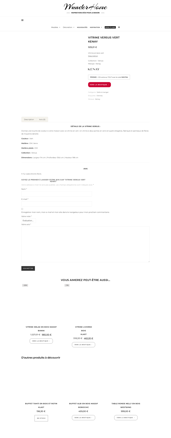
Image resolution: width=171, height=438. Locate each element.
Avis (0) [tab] (42, 118)
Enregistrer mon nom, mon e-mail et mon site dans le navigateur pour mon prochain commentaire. (65, 211)
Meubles (55, 27)
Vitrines (99, 96)
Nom (24, 188)
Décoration (69, 27)
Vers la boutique (98, 85)
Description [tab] (29, 118)
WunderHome (86, 7)
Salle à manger (103, 92)
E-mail (24, 198)
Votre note (26, 215)
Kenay (97, 99)
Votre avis (26, 223)
